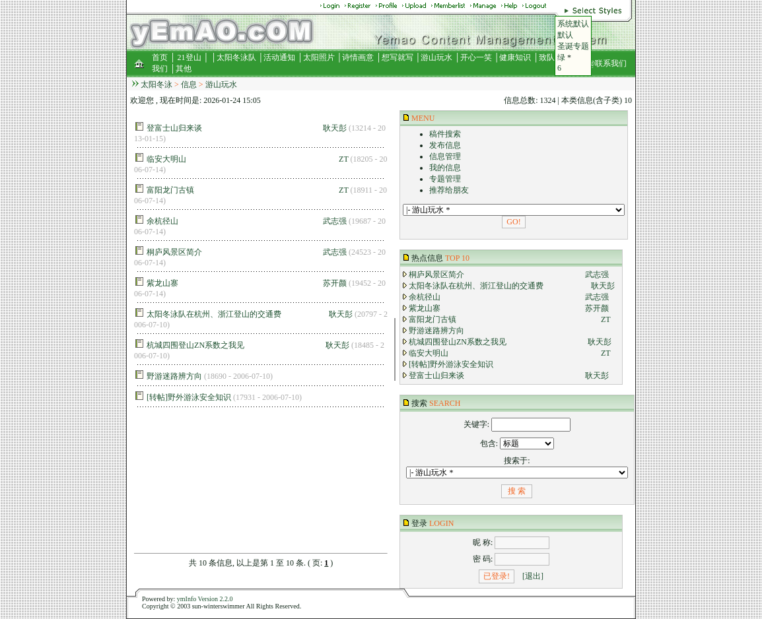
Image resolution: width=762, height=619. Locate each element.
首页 (160, 57)
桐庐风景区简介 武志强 (247, 252)
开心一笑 (476, 57)
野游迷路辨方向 (174, 376)
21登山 (189, 57)
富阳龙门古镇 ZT (247, 190)
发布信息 (445, 145)
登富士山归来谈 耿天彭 (247, 128)
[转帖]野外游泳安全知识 (189, 397)
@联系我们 (607, 63)
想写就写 (397, 57)
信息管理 (445, 156)
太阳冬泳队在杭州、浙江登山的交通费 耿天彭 (250, 314)
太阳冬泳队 (236, 57)
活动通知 (279, 57)
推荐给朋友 (449, 190)
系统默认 (573, 23)
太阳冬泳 (156, 84)
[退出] (532, 576)
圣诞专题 (573, 46)
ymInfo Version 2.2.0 (205, 599)
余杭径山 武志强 (247, 221)
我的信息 (445, 167)
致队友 (551, 57)
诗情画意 (358, 57)
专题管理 (445, 178)
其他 (183, 68)
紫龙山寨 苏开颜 (247, 283)
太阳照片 (319, 57)
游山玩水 (436, 57)
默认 (565, 35)
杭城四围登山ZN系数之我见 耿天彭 (248, 345)
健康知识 (515, 57)
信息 (189, 84)
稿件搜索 (445, 134)
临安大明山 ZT (247, 159)
